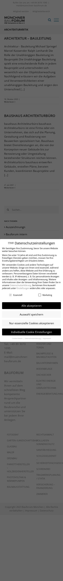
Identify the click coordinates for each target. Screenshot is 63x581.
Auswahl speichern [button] (31, 313)
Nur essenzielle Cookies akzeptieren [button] (31, 322)
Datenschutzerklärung (20, 284)
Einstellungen (23, 287)
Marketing (45, 294)
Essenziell (15, 294)
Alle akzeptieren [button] (32, 304)
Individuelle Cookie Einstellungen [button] (31, 331)
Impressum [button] (47, 337)
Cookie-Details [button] (17, 337)
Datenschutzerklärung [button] (33, 337)
